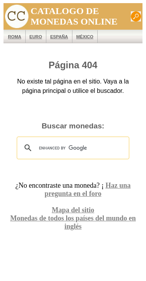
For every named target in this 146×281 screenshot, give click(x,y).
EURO (32, 36)
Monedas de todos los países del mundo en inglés (73, 218)
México (81, 36)
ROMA (11, 36)
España (56, 36)
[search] (71, 148)
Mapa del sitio (73, 210)
